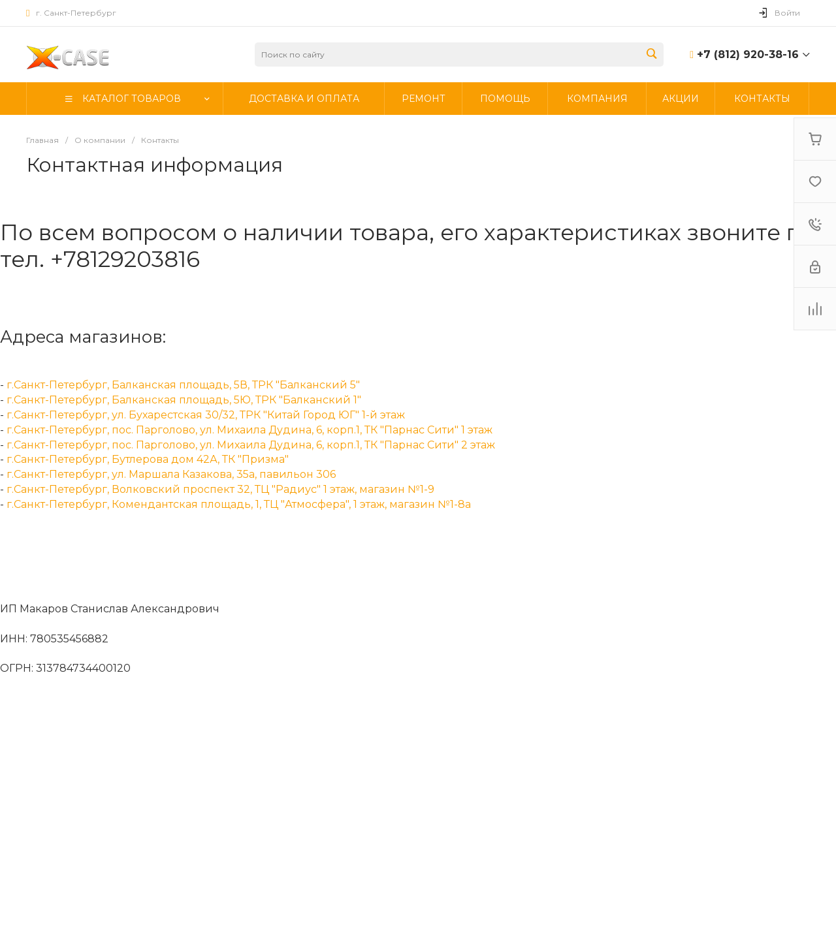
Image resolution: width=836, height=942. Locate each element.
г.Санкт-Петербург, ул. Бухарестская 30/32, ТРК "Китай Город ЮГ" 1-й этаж (206, 415)
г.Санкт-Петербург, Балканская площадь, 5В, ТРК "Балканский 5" (183, 385)
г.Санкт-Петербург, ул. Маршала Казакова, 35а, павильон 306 (171, 474)
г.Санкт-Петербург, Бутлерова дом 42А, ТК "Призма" (148, 459)
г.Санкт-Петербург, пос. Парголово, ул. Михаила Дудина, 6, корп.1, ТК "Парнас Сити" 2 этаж (251, 445)
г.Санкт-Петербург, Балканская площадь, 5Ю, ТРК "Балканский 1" (184, 400)
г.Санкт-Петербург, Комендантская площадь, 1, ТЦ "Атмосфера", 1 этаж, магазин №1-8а (239, 504)
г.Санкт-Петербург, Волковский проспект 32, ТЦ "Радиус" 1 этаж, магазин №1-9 (220, 489)
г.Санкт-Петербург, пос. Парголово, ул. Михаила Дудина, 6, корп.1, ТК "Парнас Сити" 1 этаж (249, 430)
